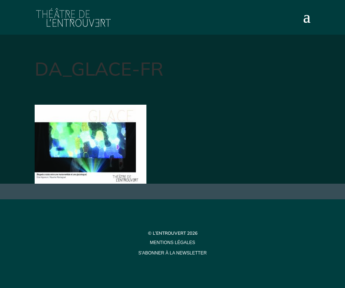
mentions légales (172, 242)
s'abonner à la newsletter (172, 253)
